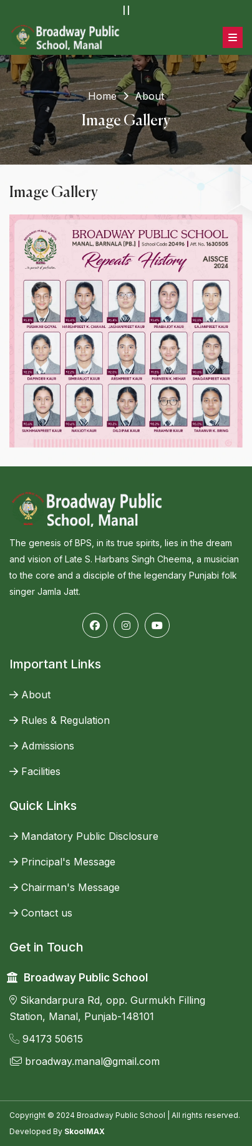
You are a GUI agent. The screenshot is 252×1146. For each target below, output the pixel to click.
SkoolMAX (84, 1131)
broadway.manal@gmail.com (84, 1061)
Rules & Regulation (59, 720)
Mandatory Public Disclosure (83, 836)
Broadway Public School (86, 977)
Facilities (35, 771)
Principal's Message (62, 861)
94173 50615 (46, 1039)
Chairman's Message (64, 887)
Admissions (41, 745)
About (30, 694)
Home (102, 96)
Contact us (40, 913)
